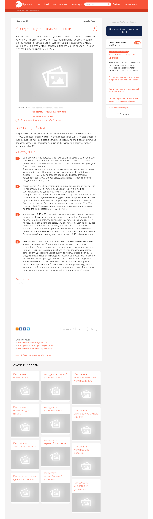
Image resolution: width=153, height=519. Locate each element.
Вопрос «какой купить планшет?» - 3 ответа (41, 120)
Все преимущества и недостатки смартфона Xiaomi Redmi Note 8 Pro (124, 80)
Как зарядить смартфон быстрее (122, 56)
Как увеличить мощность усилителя (35, 348)
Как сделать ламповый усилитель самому (86, 413)
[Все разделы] (130, 4)
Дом (54, 4)
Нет (92, 329)
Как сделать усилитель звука (53, 409)
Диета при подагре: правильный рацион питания (124, 90)
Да (80, 329)
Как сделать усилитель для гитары (21, 410)
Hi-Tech (46, 4)
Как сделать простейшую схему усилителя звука (85, 377)
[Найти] (109, 4)
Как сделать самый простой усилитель (36, 345)
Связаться (133, 22)
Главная (18, 11)
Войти (116, 4)
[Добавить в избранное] (95, 28)
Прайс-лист (124, 22)
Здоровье (62, 4)
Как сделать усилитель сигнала (23, 376)
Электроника (34, 11)
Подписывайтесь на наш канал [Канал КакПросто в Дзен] (124, 30)
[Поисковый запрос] (97, 4)
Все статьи (124, 114)
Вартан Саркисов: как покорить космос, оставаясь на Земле (123, 99)
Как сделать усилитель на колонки (81, 450)
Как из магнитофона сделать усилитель (24, 478)
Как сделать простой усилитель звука (55, 376)
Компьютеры (76, 4)
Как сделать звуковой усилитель (55, 442)
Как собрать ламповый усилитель (25, 445)
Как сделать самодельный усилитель (49, 111)
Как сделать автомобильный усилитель (53, 476)
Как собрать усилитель (42, 116)
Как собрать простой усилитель (33, 342)
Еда (38, 4)
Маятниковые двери (118, 107)
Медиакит (115, 22)
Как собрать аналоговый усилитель (81, 486)
